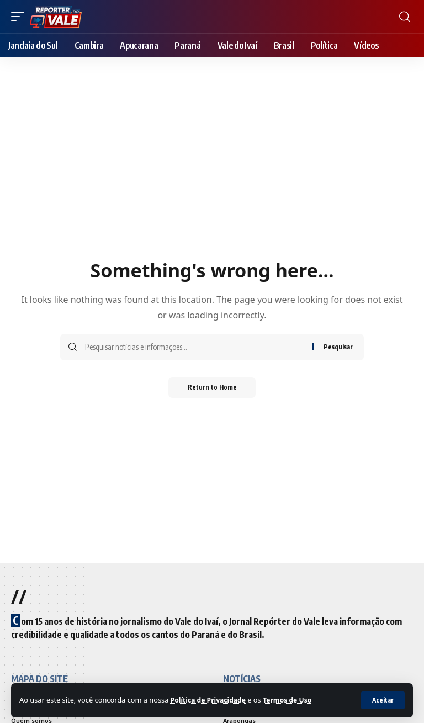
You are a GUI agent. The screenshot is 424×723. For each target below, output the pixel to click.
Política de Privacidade (210, 700)
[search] (404, 16)
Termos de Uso (293, 700)
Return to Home (212, 388)
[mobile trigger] (20, 17)
